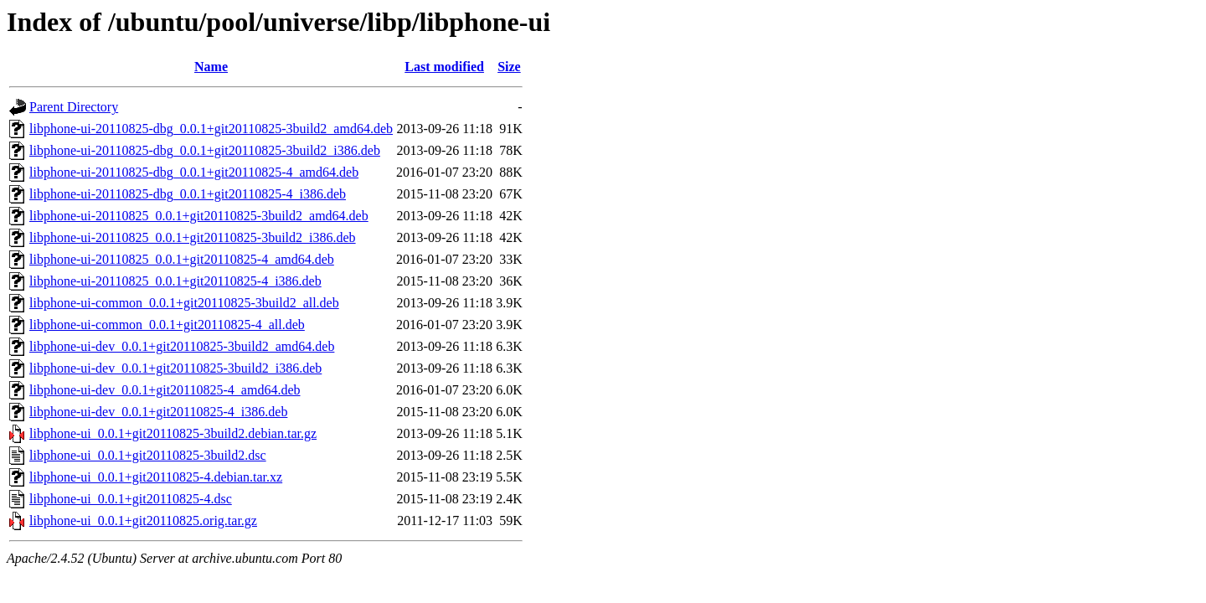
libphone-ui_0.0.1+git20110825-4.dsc (130, 499)
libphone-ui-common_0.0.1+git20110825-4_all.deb (167, 324)
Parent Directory (73, 107)
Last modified (444, 66)
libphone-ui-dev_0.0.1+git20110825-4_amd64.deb (165, 390)
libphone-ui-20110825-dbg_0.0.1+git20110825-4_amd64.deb (193, 172)
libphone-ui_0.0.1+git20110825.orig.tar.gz (143, 520)
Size (509, 66)
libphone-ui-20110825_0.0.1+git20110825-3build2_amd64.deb (198, 216)
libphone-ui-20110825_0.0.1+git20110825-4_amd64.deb (181, 259)
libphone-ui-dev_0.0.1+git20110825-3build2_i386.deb (175, 368)
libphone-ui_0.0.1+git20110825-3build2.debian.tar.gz (173, 433)
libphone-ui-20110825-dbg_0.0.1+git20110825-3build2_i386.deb (204, 150)
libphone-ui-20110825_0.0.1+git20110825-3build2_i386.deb (192, 237)
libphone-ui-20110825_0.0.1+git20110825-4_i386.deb (175, 281)
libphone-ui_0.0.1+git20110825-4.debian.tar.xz (155, 477)
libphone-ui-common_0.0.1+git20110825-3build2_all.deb (184, 303)
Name (211, 66)
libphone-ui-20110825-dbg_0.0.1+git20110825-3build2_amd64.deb (211, 128)
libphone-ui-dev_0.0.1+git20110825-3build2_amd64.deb (181, 346)
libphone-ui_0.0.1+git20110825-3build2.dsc (147, 455)
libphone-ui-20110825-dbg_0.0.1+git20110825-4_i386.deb (187, 194)
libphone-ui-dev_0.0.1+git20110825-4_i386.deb (158, 412)
